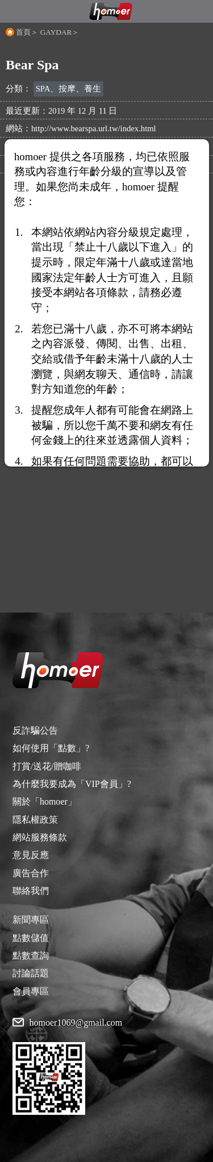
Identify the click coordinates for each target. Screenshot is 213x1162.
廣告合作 (30, 873)
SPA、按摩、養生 (69, 88)
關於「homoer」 (44, 801)
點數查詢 (30, 955)
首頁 (23, 32)
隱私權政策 (35, 819)
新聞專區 (30, 919)
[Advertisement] (106, 506)
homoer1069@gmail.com (76, 1022)
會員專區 (30, 991)
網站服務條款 (39, 837)
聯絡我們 (30, 891)
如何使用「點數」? (50, 748)
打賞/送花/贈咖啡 (46, 766)
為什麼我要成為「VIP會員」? (71, 784)
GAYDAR (56, 32)
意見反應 (30, 855)
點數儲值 (30, 938)
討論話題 (30, 973)
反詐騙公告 (35, 730)
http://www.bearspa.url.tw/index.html (93, 128)
